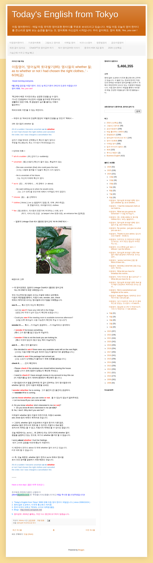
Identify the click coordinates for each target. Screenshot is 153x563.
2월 (111, 324)
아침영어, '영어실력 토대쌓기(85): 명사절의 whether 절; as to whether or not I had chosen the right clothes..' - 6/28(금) (52, 71)
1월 (111, 327)
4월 (111, 317)
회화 (108, 150)
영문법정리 (102, 42)
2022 (109, 335)
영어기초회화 (112, 141)
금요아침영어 (117, 42)
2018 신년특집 (112, 123)
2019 (109, 345)
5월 (111, 313)
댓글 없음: (41, 520)
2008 (109, 383)
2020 (109, 342)
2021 (109, 338)
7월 (111, 194)
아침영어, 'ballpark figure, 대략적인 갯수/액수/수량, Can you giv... (125, 297)
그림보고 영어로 (52, 42)
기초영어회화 (34, 42)
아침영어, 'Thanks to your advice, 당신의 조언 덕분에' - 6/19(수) (125, 235)
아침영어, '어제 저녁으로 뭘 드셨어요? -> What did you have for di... (125, 278)
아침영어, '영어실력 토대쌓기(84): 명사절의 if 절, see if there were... (124, 224)
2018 (109, 348)
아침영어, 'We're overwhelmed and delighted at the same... (122, 291)
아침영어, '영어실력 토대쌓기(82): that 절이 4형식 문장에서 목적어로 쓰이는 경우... (125, 284)
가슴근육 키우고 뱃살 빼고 (22, 53)
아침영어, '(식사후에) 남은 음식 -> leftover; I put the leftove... (122, 248)
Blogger (81, 550)
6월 (111, 197)
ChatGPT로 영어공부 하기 (42, 48)
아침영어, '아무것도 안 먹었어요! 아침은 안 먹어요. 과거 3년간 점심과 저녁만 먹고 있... (124, 241)
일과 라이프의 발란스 (115, 147)
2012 (109, 369)
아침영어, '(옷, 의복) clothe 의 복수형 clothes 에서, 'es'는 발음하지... (123, 218)
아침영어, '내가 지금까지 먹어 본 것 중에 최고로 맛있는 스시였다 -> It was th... (125, 302)
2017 (109, 352)
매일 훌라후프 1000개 (115, 132)
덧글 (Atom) (28, 534)
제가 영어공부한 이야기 (69, 48)
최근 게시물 (17, 530)
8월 (111, 191)
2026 (109, 167)
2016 (109, 355)
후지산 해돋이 (112, 153)
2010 (109, 376)
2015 (109, 359)
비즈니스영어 (86, 42)
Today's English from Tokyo (65, 14)
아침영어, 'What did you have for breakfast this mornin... (121, 272)
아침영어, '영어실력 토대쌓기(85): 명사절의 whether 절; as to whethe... (124, 201)
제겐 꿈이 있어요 (17, 48)
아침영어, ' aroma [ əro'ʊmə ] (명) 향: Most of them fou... (123, 261)
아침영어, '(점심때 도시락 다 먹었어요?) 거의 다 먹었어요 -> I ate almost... (124, 308)
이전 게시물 (90, 530)
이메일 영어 (69, 42)
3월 (111, 320)
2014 (109, 362)
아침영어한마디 (16, 42)
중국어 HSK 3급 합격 (94, 48)
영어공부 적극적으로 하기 (26, 523)
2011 (109, 373)
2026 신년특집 (115, 48)
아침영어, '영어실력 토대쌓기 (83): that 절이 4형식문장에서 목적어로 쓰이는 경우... (124, 255)
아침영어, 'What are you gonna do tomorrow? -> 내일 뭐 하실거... (122, 213)
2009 (109, 379)
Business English (113, 156)
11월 (111, 180)
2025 (109, 170)
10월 (111, 184)
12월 (111, 177)
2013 (109, 366)
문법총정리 (111, 135)
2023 (109, 331)
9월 (111, 187)
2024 (109, 174)
